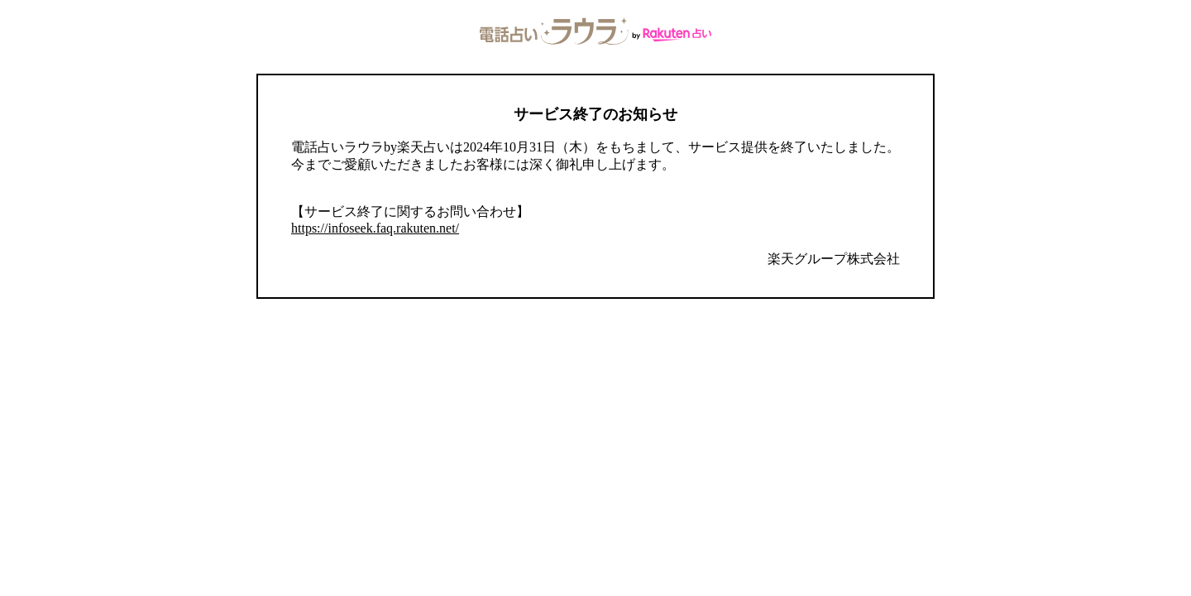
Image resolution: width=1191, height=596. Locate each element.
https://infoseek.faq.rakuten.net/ (375, 228)
